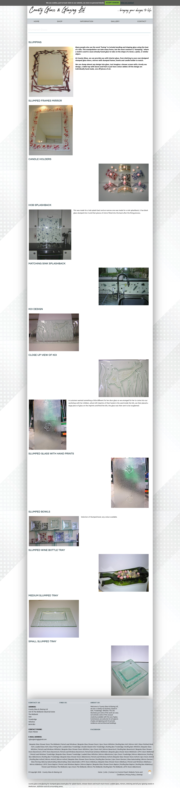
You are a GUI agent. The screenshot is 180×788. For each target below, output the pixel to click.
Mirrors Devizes (147, 759)
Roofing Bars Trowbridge (115, 747)
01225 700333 (33, 732)
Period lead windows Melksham (96, 752)
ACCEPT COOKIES (112, 3)
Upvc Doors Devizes (119, 759)
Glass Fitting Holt (55, 747)
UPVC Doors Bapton (50, 764)
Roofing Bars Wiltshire (132, 747)
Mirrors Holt (133, 744)
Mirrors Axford (50, 759)
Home (36, 21)
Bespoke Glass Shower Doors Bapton (106, 764)
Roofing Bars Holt (122, 744)
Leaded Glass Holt (41, 747)
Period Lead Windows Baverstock (72, 752)
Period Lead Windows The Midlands (54, 767)
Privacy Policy (131, 774)
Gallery (115, 21)
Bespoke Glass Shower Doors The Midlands (44, 744)
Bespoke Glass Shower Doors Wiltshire (76, 749)
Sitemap (139, 774)
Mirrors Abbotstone (106, 754)
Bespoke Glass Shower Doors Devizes (81, 759)
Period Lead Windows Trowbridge (43, 754)
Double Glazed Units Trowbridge (93, 747)
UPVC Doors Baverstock (51, 752)
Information (86, 21)
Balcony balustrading (49, 762)
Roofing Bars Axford (37, 759)
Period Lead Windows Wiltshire (49, 749)
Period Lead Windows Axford (101, 757)
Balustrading (62, 762)
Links (105, 772)
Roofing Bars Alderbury (144, 764)
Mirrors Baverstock (110, 749)
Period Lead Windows (69, 744)
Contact (141, 21)
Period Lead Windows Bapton (69, 764)
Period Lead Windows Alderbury (139, 762)
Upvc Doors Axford (147, 757)
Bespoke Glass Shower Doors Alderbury (112, 762)
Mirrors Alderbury (36, 764)
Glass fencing (36, 762)
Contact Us (113, 772)
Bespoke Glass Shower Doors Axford (126, 757)
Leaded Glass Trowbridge (71, 747)
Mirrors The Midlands (95, 767)
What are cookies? (127, 3)
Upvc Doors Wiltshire (107, 744)
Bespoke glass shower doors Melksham (123, 752)
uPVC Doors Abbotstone (132, 767)
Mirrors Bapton (86, 764)
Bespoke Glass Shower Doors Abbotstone (75, 757)
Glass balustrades (74, 762)
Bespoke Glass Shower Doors (88, 744)
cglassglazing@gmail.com (37, 739)
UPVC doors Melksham (146, 752)
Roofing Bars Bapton (127, 764)
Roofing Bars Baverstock (126, 749)
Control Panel (123, 772)
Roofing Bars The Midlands (113, 767)
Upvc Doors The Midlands (77, 767)
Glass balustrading (134, 759)
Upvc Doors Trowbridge (122, 754)
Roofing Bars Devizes (103, 759)
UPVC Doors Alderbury (89, 762)
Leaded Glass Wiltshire (90, 754)
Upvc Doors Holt (96, 749)
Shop (59, 21)
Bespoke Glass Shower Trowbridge (68, 754)
